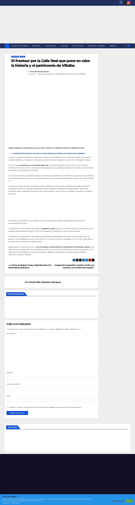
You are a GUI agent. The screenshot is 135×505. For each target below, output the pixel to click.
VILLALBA (22, 56)
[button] (126, 46)
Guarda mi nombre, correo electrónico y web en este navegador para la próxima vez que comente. (45, 407)
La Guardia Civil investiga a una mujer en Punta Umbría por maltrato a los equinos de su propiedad (48, 153)
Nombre (10, 372)
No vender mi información (11, 503)
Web (8, 396)
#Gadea (58, 74)
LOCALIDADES (50, 46)
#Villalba (82, 74)
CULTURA (64, 46)
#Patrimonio (74, 74)
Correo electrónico (14, 384)
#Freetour (51, 74)
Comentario (11, 333)
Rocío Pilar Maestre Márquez (39, 71)
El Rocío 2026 (78, 46)
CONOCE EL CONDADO (96, 46)
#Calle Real (42, 74)
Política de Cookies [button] (118, 501)
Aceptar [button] (129, 501)
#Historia (65, 74)
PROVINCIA (36, 46)
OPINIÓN (112, 46)
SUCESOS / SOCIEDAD (20, 46)
